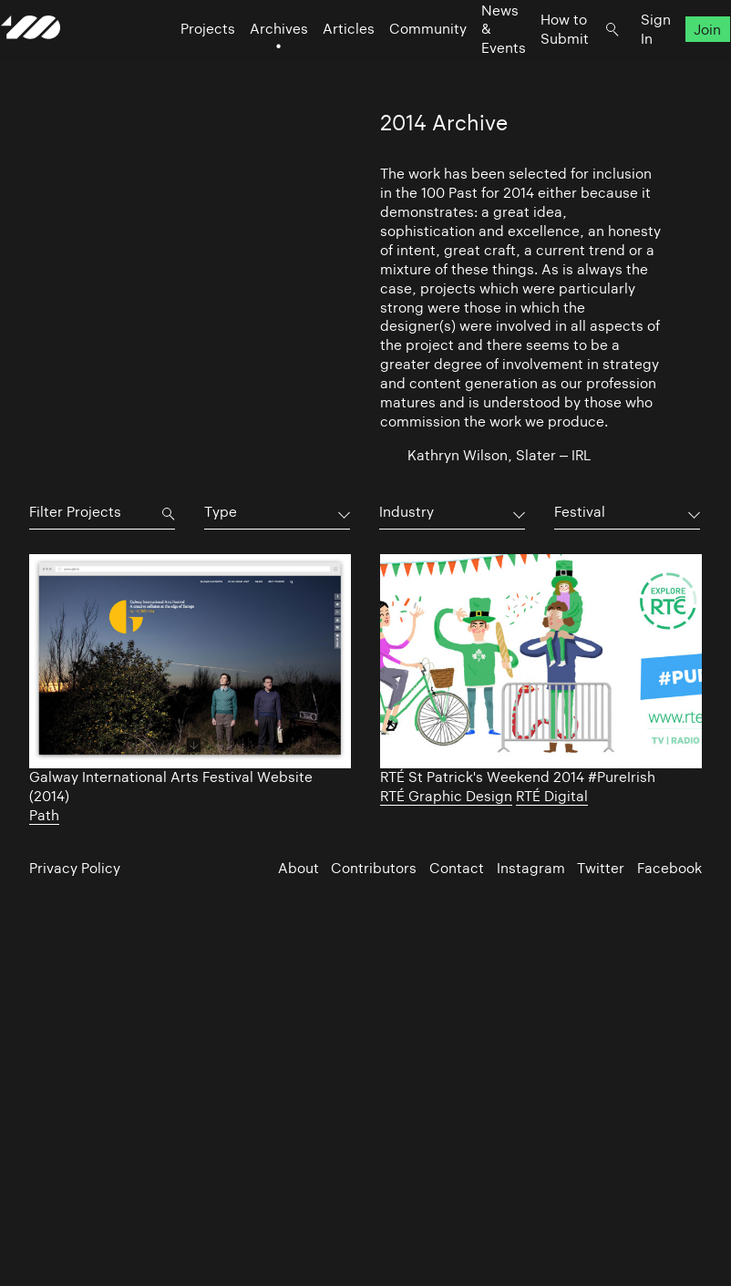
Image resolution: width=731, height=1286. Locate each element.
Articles (320, 64)
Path (44, 815)
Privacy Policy (74, 868)
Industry (406, 511)
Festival (579, 511)
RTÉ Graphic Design (446, 796)
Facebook (669, 868)
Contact (456, 868)
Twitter (600, 868)
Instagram (531, 868)
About (298, 868)
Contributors (374, 868)
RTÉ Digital (552, 796)
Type (220, 511)
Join (679, 64)
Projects (179, 64)
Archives (250, 64)
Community (399, 64)
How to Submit (536, 64)
